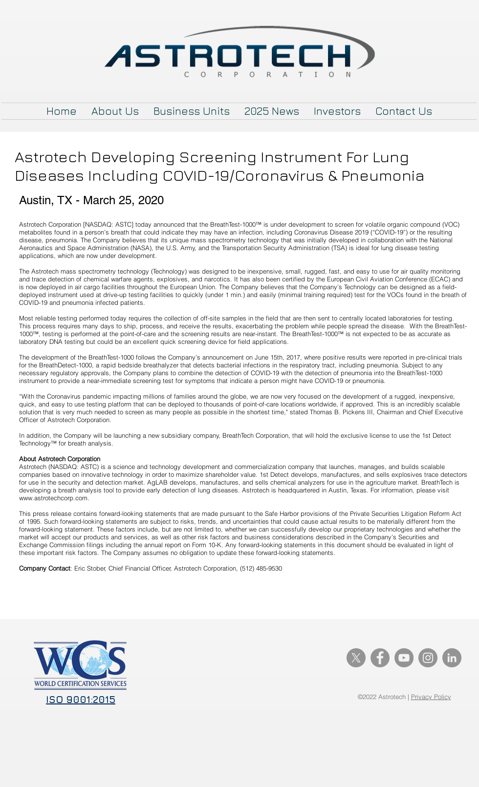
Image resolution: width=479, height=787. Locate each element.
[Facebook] (380, 657)
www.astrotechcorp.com (53, 498)
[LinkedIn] (451, 657)
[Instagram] (427, 657)
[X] (356, 657)
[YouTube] (404, 657)
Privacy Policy (431, 697)
